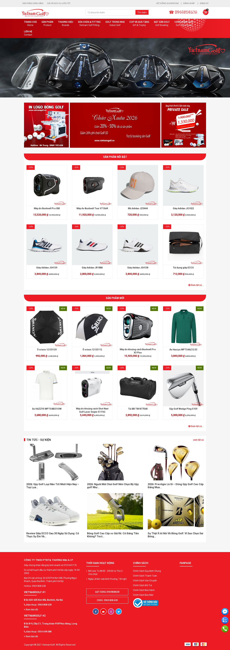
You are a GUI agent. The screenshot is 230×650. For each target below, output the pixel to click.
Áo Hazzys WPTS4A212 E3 (183, 349)
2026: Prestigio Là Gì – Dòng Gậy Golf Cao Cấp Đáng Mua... (175, 486)
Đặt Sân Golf (162, 24)
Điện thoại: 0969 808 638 (38, 604)
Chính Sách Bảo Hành (144, 590)
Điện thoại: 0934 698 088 (38, 631)
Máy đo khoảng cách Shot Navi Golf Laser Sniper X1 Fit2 (92, 410)
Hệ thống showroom (167, 3)
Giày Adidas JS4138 (137, 267)
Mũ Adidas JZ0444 (138, 208)
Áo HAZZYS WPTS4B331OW (46, 409)
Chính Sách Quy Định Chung (147, 571)
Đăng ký (204, 3)
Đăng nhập (189, 3)
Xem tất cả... (196, 285)
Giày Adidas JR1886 (92, 267)
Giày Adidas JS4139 (46, 267)
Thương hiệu (65, 24)
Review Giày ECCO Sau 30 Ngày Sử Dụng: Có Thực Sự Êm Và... (52, 535)
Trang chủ (30, 24)
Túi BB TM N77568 (137, 409)
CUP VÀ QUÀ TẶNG (139, 24)
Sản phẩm (47, 24)
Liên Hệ (28, 33)
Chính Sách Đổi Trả (142, 585)
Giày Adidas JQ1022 (183, 208)
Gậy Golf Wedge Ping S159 (183, 409)
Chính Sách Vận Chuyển (145, 580)
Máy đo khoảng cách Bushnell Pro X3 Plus (138, 351)
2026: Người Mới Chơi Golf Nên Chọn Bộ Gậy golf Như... (113, 486)
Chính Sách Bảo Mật (143, 595)
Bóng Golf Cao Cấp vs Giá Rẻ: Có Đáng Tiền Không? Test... (113, 535)
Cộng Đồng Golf (184, 24)
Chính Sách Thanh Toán (145, 575)
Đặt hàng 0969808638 (107, 592)
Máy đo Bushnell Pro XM (47, 208)
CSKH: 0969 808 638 (107, 600)
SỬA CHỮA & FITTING (89, 24)
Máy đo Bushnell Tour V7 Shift (92, 208)
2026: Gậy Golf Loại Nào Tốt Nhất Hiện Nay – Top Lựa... (52, 486)
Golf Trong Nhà (115, 24)
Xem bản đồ (31, 609)
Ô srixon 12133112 (92, 349)
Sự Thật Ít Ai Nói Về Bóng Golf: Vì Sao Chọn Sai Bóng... (175, 535)
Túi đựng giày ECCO (183, 267)
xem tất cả (198, 440)
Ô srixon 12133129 (47, 349)
